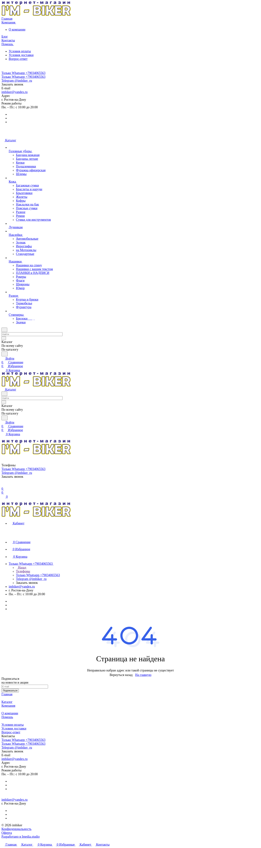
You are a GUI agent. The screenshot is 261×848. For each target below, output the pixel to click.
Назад (21, 567)
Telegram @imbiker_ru (16, 80)
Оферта (6, 833)
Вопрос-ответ (18, 59)
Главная (6, 694)
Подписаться (10, 690)
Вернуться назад (121, 675)
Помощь (7, 717)
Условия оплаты (20, 51)
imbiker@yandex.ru (14, 92)
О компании (17, 29)
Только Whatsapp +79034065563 (23, 73)
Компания (8, 705)
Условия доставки (21, 55)
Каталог (7, 702)
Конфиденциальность (16, 829)
